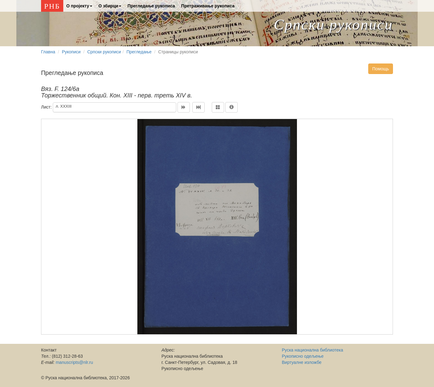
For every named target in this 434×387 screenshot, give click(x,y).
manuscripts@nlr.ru (74, 362)
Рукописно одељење (302, 356)
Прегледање (139, 51)
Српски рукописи (333, 24)
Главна (48, 51)
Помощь (380, 68)
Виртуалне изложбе (302, 362)
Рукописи (71, 51)
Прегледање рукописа (151, 5)
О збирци (109, 5)
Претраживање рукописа (208, 5)
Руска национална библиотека (312, 350)
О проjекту (79, 5)
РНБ (52, 6)
